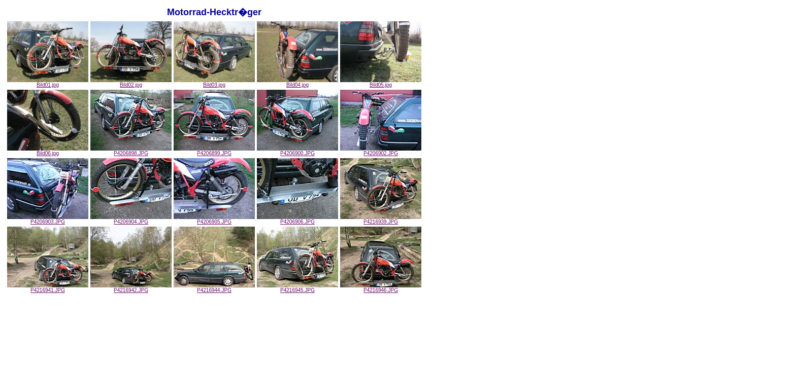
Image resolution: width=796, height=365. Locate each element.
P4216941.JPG (47, 288)
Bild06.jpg (47, 151)
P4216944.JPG (214, 288)
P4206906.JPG (297, 219)
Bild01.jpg (47, 83)
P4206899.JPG (214, 151)
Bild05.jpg (380, 83)
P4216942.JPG (131, 288)
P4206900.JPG (297, 151)
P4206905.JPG (214, 219)
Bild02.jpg (131, 83)
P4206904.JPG (131, 219)
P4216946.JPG (380, 288)
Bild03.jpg (214, 83)
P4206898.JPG (131, 151)
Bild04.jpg (297, 83)
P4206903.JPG (47, 219)
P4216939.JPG (380, 219)
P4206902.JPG (380, 151)
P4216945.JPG (297, 288)
